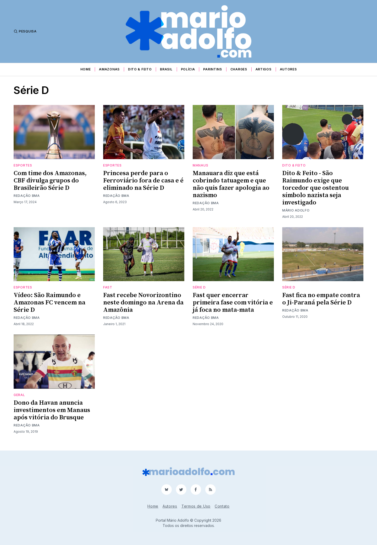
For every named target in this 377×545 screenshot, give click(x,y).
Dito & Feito (140, 69)
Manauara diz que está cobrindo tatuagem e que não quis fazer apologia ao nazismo (231, 184)
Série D (199, 287)
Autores (288, 69)
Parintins (212, 69)
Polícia (188, 69)
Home (85, 69)
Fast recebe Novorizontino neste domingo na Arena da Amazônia (143, 302)
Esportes (23, 165)
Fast (107, 287)
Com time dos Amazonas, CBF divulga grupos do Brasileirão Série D (50, 180)
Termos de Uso (195, 506)
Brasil (166, 69)
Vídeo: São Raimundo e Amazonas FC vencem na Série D (49, 302)
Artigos (263, 69)
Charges (238, 69)
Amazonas (109, 69)
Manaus (200, 165)
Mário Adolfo (295, 210)
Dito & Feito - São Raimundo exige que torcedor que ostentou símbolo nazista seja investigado (315, 188)
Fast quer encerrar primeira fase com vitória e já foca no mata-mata (233, 302)
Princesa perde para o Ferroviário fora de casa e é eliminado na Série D (143, 180)
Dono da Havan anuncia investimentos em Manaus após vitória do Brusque (52, 410)
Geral (19, 395)
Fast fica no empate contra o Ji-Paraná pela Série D (321, 299)
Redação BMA (27, 196)
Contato (222, 506)
